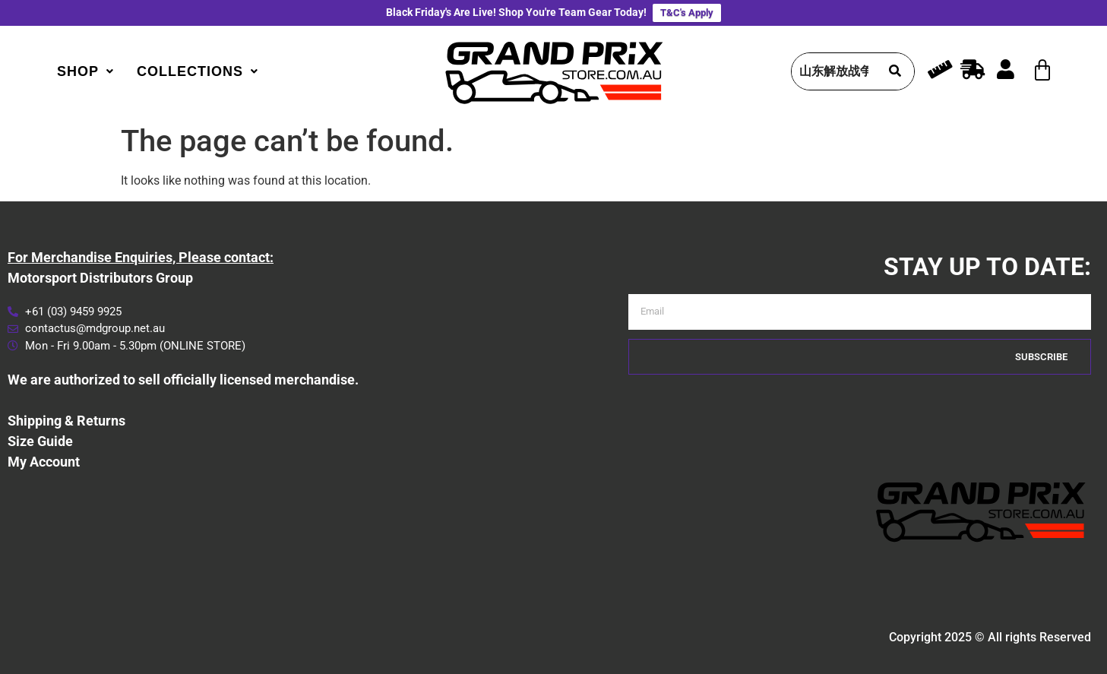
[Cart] (1042, 70)
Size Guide (40, 441)
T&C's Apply (686, 12)
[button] (85, 71)
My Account (44, 462)
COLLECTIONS (197, 71)
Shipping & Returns (66, 421)
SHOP (85, 71)
